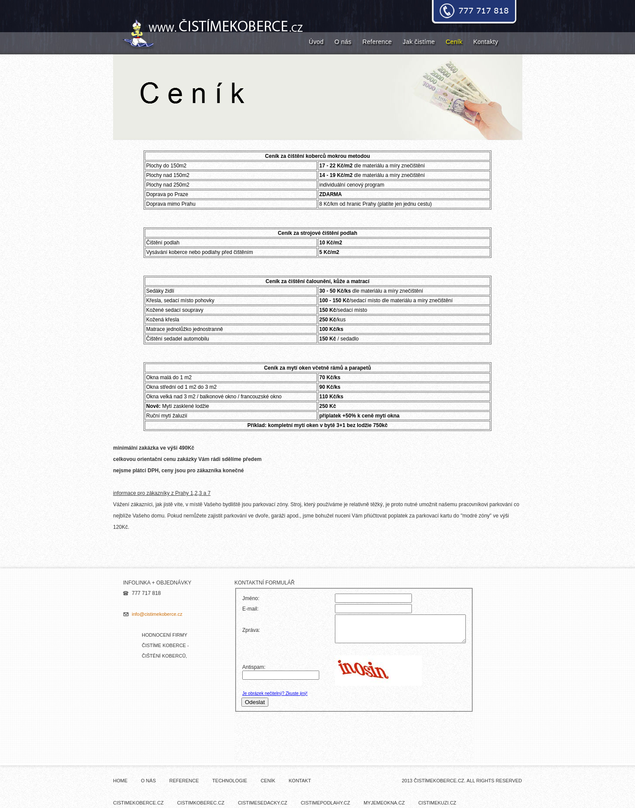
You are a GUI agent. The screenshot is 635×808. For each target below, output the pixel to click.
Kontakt (300, 780)
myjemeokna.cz (384, 802)
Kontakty (485, 41)
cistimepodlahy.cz (325, 802)
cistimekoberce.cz (138, 802)
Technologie (229, 780)
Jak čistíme (419, 41)
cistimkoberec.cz (200, 802)
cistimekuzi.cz (437, 802)
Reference (377, 41)
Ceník (454, 41)
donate (474, 12)
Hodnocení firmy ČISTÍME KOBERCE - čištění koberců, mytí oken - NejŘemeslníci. (165, 655)
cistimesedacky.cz (262, 802)
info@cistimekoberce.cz (157, 614)
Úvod (316, 41)
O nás (342, 41)
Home (120, 780)
